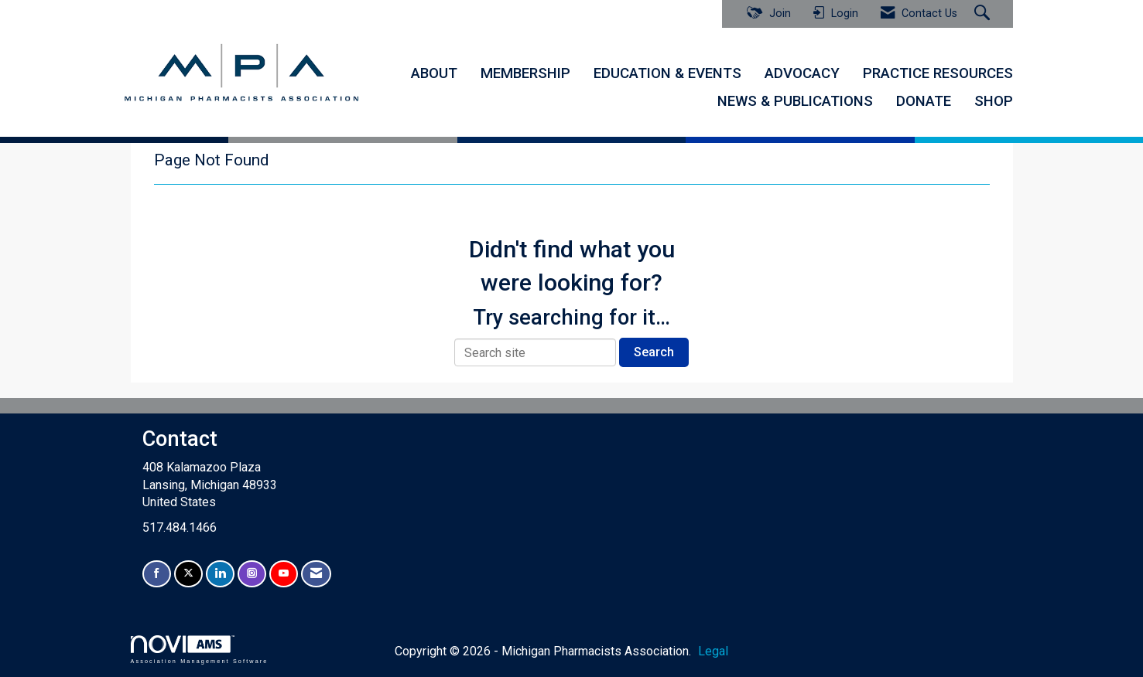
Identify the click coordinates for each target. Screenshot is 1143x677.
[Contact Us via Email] (316, 573)
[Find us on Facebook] (156, 573)
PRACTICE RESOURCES (938, 73)
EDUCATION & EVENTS (667, 73)
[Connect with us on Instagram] (252, 573)
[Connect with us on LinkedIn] (220, 573)
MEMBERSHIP (525, 73)
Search (654, 351)
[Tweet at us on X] (188, 573)
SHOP (993, 101)
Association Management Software (200, 648)
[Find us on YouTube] (283, 573)
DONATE (923, 101)
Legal (710, 650)
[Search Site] (984, 14)
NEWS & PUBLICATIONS (795, 101)
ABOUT (434, 73)
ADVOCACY (802, 73)
